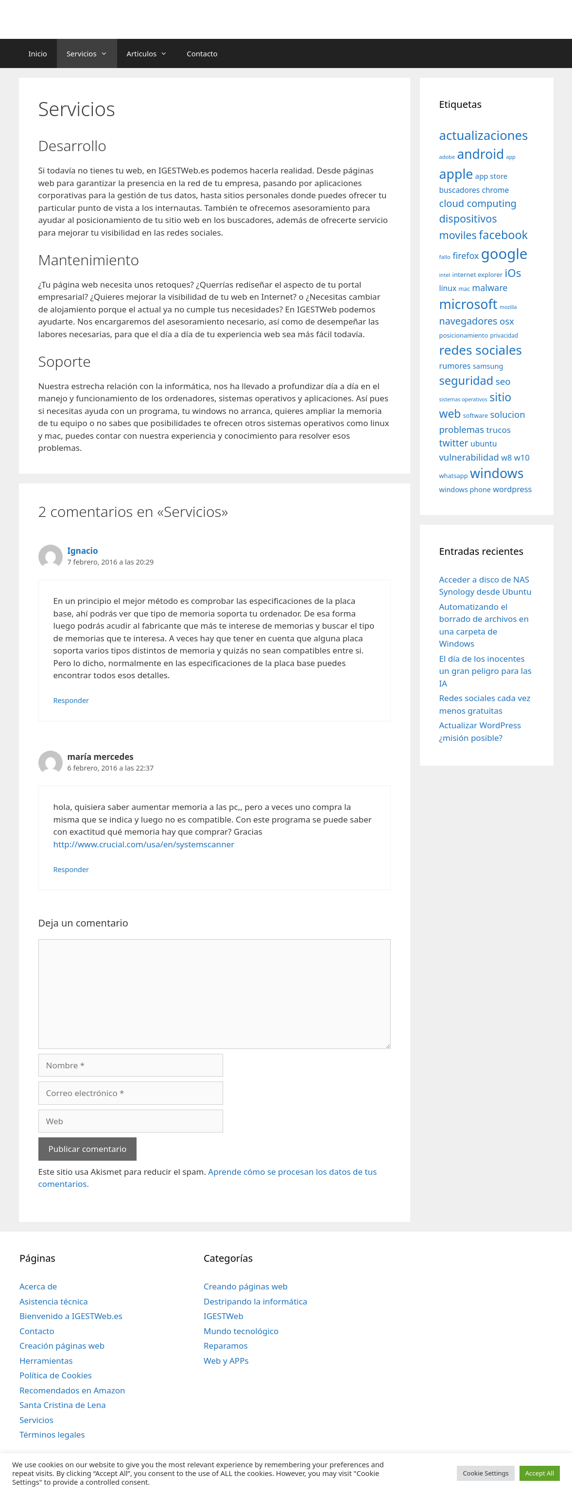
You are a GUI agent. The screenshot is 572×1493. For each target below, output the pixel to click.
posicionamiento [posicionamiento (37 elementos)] (463, 335)
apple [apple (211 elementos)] (456, 174)
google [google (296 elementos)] (504, 253)
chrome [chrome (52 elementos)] (495, 190)
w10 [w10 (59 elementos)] (522, 457)
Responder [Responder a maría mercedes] (71, 869)
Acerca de (38, 1286)
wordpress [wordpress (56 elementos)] (512, 489)
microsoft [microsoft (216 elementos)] (468, 304)
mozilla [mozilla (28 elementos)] (508, 307)
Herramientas (46, 1360)
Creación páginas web (61, 1345)
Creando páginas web (246, 1286)
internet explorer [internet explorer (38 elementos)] (477, 274)
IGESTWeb (223, 1315)
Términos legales (52, 1434)
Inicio (38, 53)
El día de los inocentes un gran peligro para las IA (485, 671)
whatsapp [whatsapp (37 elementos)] (453, 475)
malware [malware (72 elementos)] (489, 287)
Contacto (202, 53)
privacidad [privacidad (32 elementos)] (504, 335)
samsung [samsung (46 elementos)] (488, 366)
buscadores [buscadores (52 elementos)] (459, 190)
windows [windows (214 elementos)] (496, 473)
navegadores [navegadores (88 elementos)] (468, 320)
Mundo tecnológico (241, 1331)
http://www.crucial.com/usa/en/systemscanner (144, 844)
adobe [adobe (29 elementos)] (447, 156)
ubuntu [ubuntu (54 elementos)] (483, 443)
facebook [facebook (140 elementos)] (503, 234)
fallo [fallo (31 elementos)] (445, 256)
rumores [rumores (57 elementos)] (455, 365)
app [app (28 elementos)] (511, 157)
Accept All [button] (539, 1473)
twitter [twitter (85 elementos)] (453, 442)
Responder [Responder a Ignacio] (71, 700)
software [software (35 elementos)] (475, 416)
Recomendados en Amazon (72, 1390)
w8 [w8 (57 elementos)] (506, 457)
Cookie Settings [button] (485, 1473)
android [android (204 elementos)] (480, 154)
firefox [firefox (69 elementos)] (465, 255)
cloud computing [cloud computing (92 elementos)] (478, 203)
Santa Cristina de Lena (62, 1404)
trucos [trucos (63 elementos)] (498, 429)
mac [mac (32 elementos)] (464, 288)
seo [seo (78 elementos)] (503, 381)
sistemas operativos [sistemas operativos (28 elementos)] (463, 399)
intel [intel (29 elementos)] (445, 274)
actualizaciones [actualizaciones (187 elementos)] (483, 135)
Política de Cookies (55, 1375)
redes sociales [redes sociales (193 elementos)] (480, 350)
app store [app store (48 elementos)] (491, 176)
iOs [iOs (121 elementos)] (513, 272)
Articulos (152, 53)
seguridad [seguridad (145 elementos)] (466, 380)
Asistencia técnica (53, 1301)
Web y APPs (226, 1360)
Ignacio (83, 550)
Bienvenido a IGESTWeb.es (70, 1315)
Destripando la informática (255, 1301)
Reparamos (226, 1345)
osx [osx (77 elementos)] (507, 321)
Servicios (92, 53)
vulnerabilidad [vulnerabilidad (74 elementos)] (469, 457)
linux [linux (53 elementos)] (448, 288)
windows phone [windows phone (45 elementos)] (465, 489)
